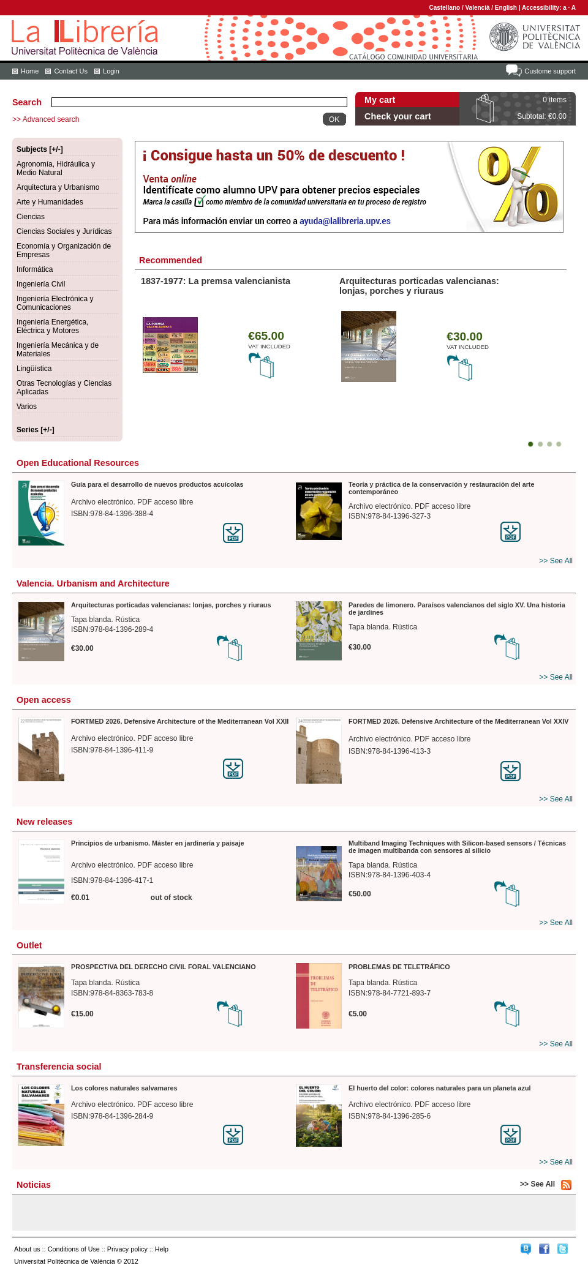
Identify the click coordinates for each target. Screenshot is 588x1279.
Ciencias (31, 216)
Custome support (550, 71)
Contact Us (70, 71)
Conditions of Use (74, 1249)
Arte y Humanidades (50, 202)
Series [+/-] (36, 430)
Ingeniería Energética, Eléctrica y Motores (52, 326)
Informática (35, 269)
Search (27, 102)
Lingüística (34, 368)
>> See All (556, 561)
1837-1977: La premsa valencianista (215, 281)
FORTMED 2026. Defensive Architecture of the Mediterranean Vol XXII (179, 721)
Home (30, 71)
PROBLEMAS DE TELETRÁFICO (399, 966)
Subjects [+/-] (40, 149)
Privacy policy (127, 1249)
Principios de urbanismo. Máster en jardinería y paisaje (157, 843)
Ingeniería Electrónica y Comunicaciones (55, 303)
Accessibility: (542, 7)
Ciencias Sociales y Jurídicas (64, 231)
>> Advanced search (45, 119)
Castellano (445, 7)
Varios (27, 406)
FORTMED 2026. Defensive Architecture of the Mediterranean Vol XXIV (458, 721)
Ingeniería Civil (41, 284)
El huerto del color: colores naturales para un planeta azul (440, 1088)
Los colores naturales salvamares (124, 1088)
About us (27, 1249)
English (506, 7)
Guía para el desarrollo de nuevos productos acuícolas (157, 484)
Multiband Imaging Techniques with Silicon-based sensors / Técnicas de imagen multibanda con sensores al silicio (457, 846)
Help (161, 1249)
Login (111, 71)
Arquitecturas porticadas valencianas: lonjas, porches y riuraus (419, 286)
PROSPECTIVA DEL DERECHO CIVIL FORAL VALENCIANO (163, 966)
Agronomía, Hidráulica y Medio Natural (56, 168)
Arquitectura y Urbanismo (58, 187)
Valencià (477, 7)
